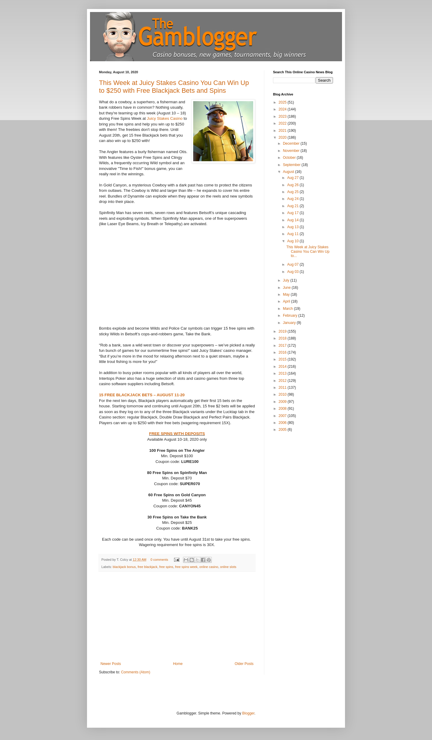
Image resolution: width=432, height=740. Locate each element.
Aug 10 (293, 241)
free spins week (186, 567)
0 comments (159, 559)
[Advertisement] (177, 616)
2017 (283, 345)
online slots (228, 567)
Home (178, 664)
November (292, 151)
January (290, 323)
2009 (283, 402)
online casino (209, 567)
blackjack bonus (124, 567)
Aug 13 (293, 227)
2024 (283, 109)
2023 (283, 116)
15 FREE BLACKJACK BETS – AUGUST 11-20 (141, 395)
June (287, 287)
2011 (283, 387)
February (290, 315)
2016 (283, 352)
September (292, 165)
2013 (283, 373)
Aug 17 (293, 213)
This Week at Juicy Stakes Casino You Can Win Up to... (307, 251)
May (287, 294)
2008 (283, 408)
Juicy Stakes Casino (165, 118)
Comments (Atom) (135, 672)
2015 (283, 359)
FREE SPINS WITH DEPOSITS (177, 433)
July (286, 280)
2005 (283, 429)
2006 (283, 423)
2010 (283, 394)
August (289, 172)
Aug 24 (293, 199)
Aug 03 (293, 272)
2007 (283, 416)
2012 (283, 381)
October (290, 158)
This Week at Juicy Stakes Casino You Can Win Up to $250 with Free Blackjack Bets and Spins (174, 86)
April (287, 301)
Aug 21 (293, 206)
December (292, 143)
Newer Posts (110, 664)
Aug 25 (293, 192)
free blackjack (148, 567)
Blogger (248, 713)
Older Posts (244, 664)
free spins (166, 567)
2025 (283, 102)
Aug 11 (293, 234)
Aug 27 (293, 178)
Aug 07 (293, 264)
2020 (283, 137)
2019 (283, 331)
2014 (283, 366)
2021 (283, 130)
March (288, 309)
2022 (283, 123)
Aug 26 (293, 185)
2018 (283, 338)
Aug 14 (293, 220)
